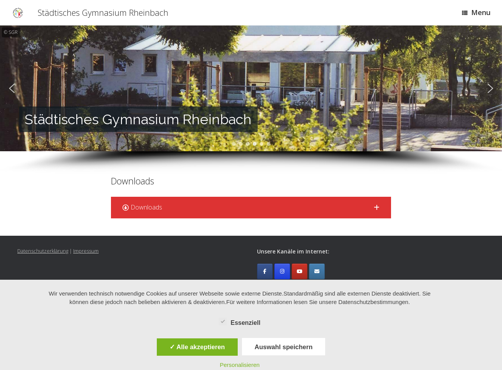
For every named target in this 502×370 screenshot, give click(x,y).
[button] (11, 88)
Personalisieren (239, 365)
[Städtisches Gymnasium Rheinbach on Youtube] (299, 271)
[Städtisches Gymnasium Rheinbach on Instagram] (282, 271)
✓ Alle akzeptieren (197, 346)
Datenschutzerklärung (42, 250)
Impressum (86, 250)
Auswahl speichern (283, 346)
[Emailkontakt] (317, 271)
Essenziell (239, 321)
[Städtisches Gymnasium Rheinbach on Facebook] (265, 271)
